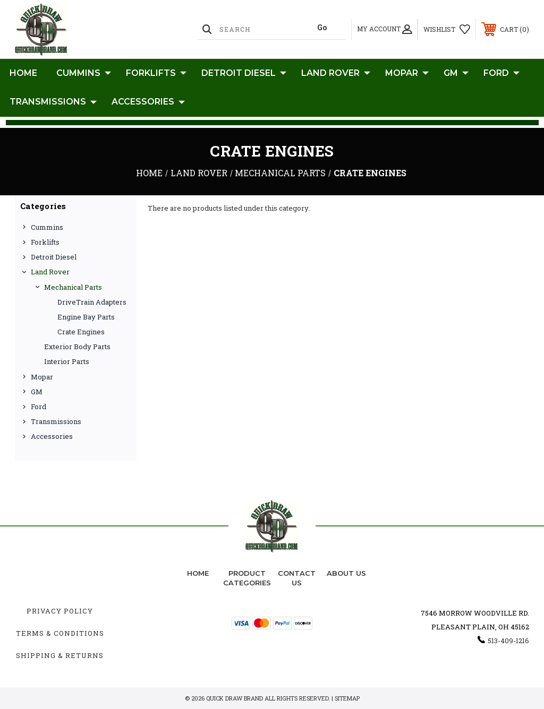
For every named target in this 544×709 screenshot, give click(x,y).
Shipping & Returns (60, 655)
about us (346, 573)
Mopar (407, 73)
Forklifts (156, 73)
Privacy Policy (60, 611)
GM (456, 73)
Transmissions (53, 102)
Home (23, 73)
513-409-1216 (508, 640)
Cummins (83, 73)
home (198, 573)
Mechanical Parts (73, 287)
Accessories (148, 102)
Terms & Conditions (60, 633)
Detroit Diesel (243, 73)
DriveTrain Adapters (91, 302)
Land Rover (335, 73)
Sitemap (347, 698)
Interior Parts (66, 361)
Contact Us (297, 578)
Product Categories (247, 578)
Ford (501, 73)
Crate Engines (81, 331)
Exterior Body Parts (77, 346)
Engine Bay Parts (86, 317)
